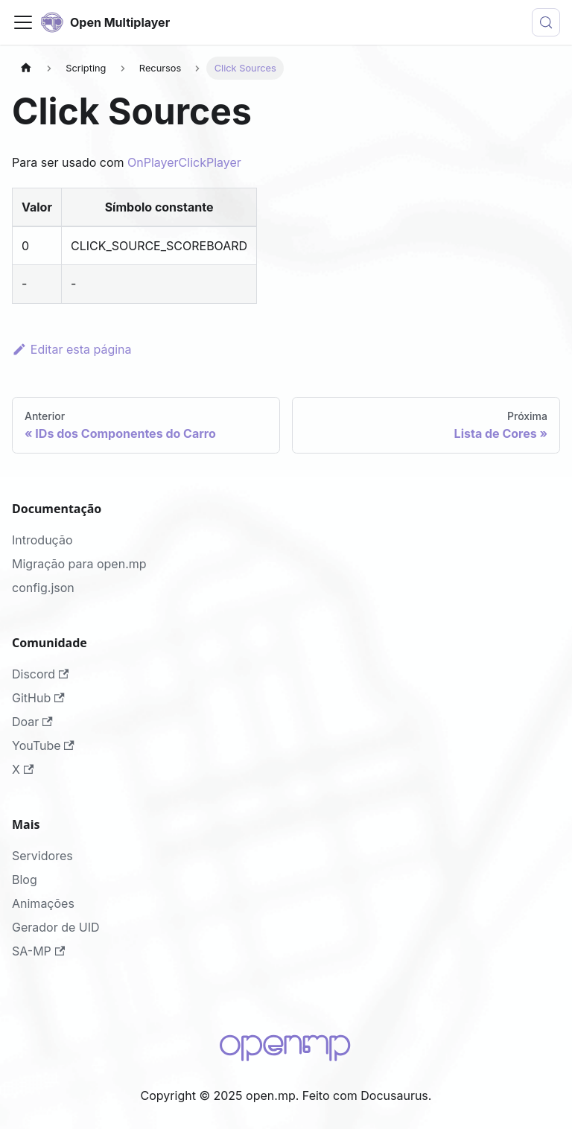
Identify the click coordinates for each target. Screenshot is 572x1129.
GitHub (38, 697)
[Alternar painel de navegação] (23, 22)
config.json (43, 587)
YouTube (43, 745)
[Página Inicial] (26, 68)
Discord (40, 674)
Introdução (42, 539)
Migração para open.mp (79, 563)
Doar (32, 721)
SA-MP (38, 951)
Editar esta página (72, 349)
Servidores (42, 855)
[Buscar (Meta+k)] (546, 22)
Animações (43, 903)
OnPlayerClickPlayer (184, 162)
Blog (24, 879)
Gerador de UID (56, 927)
